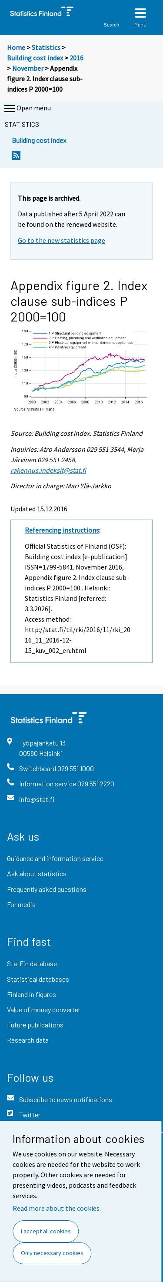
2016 (76, 57)
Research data (28, 1040)
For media (21, 904)
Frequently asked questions (46, 889)
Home (16, 47)
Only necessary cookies (52, 1253)
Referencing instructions (62, 530)
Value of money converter (43, 1009)
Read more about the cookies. (57, 1208)
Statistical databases (38, 979)
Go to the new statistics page (61, 240)
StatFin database (32, 963)
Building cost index (35, 57)
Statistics (46, 47)
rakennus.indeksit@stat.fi (48, 470)
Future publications (35, 1024)
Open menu (27, 109)
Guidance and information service (55, 858)
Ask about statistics (37, 873)
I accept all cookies (46, 1231)
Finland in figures (31, 994)
